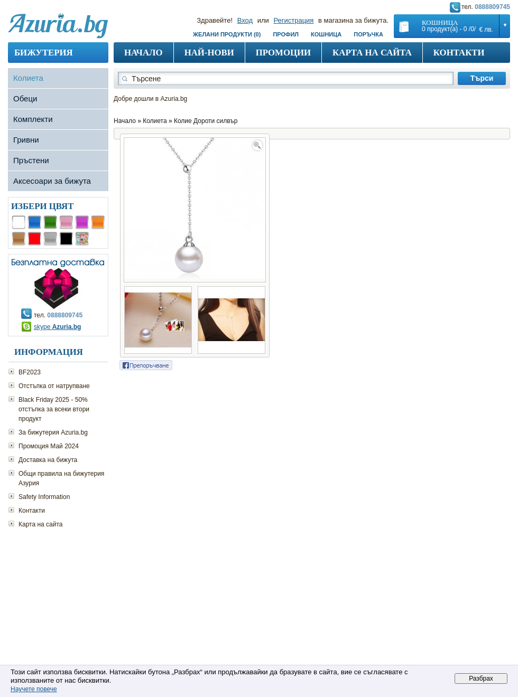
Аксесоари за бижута (52, 180)
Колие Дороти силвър (206, 121)
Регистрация (293, 20)
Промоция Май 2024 (48, 446)
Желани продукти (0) (227, 34)
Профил (286, 34)
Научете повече (34, 689)
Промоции (283, 53)
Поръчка (368, 34)
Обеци (25, 98)
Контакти (459, 53)
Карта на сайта (372, 53)
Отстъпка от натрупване (54, 386)
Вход (245, 20)
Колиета (28, 77)
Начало (143, 53)
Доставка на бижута (47, 460)
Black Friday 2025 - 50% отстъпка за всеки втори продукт (53, 409)
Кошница (326, 34)
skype (57, 327)
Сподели (145, 365)
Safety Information (44, 497)
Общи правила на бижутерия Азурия (61, 478)
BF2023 (29, 372)
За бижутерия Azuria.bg (53, 432)
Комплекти (33, 119)
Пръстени (31, 160)
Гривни (26, 139)
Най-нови (209, 53)
